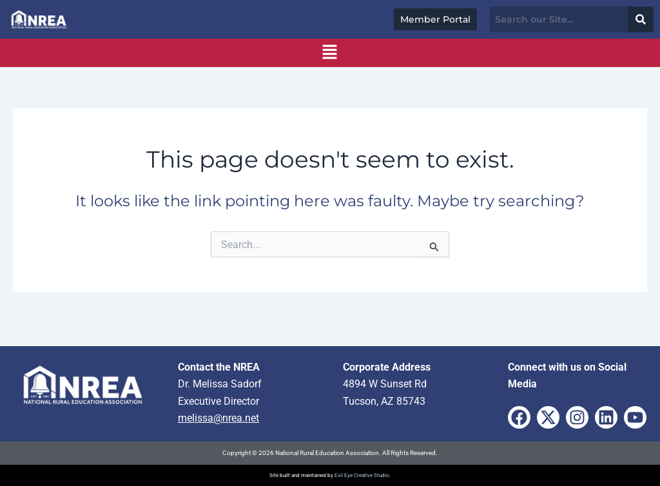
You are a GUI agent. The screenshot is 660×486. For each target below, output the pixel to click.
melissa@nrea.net (218, 418)
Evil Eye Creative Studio (362, 475)
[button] (330, 53)
